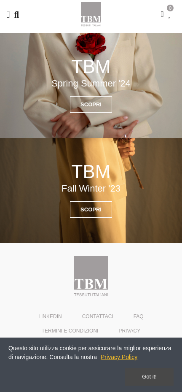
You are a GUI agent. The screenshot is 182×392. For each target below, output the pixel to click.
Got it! (149, 376)
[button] (91, 104)
